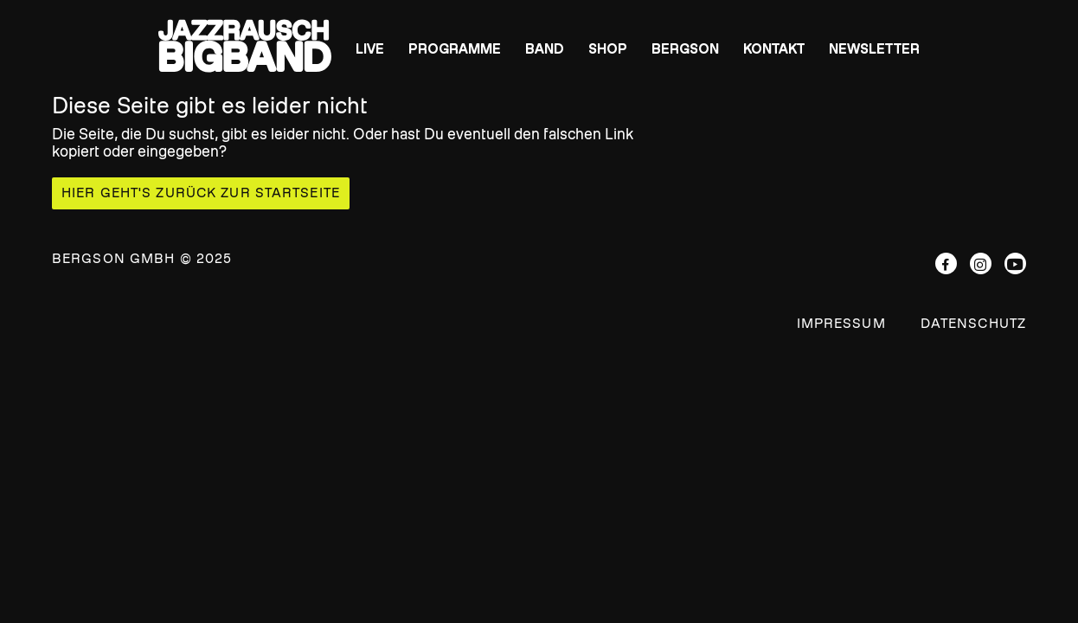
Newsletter (874, 48)
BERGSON (685, 48)
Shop (607, 48)
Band (544, 48)
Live (370, 48)
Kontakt (774, 48)
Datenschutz (973, 323)
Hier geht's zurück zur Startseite (200, 193)
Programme (454, 48)
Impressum (841, 323)
